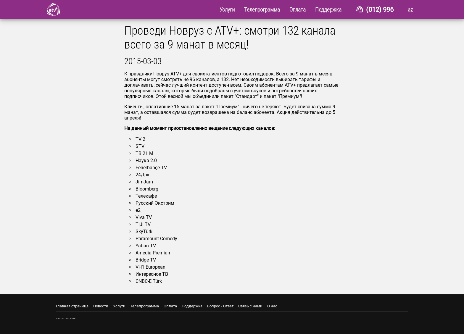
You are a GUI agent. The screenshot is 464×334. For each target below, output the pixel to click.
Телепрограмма (144, 306)
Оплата (170, 306)
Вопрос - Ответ (220, 306)
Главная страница (72, 306)
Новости (100, 306)
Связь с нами (250, 306)
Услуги (119, 306)
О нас (272, 306)
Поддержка (192, 306)
